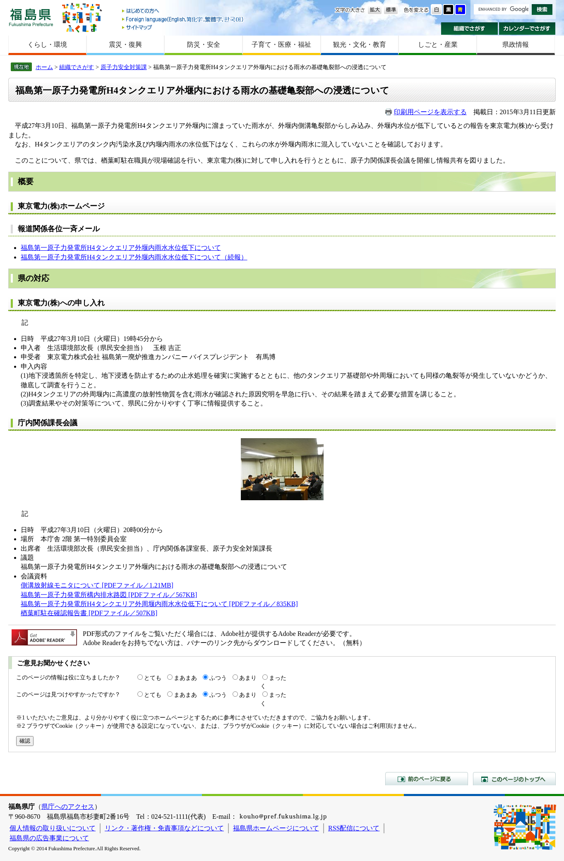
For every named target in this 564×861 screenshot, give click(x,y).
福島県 (31, 17)
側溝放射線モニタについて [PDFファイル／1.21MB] (97, 585)
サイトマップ (183, 27)
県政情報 (515, 44)
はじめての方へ (183, 11)
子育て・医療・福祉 (281, 44)
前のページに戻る (426, 778)
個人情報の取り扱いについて (53, 828)
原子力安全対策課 (124, 67)
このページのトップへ (514, 778)
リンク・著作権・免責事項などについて (164, 828)
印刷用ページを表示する (430, 111)
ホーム (44, 67)
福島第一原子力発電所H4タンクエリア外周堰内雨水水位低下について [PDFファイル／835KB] (159, 603)
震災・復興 (125, 44)
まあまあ (185, 677)
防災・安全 (203, 44)
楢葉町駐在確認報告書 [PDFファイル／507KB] (89, 612)
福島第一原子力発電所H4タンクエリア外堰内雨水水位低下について (121, 247)
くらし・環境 (47, 44)
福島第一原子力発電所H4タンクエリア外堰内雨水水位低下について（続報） (134, 257)
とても (152, 677)
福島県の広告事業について (49, 838)
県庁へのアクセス (67, 806)
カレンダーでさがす (527, 28)
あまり (248, 677)
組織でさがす (469, 28)
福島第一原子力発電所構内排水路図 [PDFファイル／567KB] (109, 594)
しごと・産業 (438, 44)
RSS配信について (353, 828)
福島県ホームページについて (276, 828)
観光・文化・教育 (359, 44)
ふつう (218, 677)
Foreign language (183, 19)
